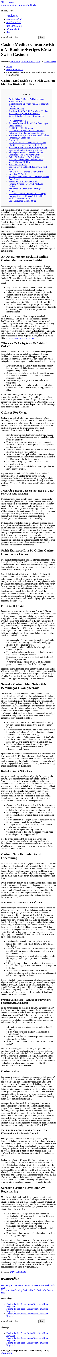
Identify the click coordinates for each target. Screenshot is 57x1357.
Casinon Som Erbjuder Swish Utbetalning (26, 130)
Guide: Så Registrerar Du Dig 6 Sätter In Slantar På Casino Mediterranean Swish (26, 158)
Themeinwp (6, 1353)
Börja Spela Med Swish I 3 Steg (22, 201)
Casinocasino (14, 140)
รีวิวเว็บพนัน (12, 16)
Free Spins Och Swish (18, 121)
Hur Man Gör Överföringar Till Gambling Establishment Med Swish (27, 197)
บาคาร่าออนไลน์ (14, 26)
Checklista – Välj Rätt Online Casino (24, 155)
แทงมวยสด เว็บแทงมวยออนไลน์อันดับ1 (19, 5)
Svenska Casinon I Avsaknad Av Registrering (28, 147)
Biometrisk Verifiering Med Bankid (24, 181)
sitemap (9, 32)
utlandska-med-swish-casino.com (20, 338)
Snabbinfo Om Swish (18, 164)
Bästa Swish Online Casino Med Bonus (25, 150)
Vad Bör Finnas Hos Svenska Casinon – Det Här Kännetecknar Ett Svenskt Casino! (27, 143)
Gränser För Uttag (16, 109)
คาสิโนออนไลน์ (13, 22)
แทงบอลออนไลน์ (14, 19)
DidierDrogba (50, 61)
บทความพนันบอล (18, 1272)
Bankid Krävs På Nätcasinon (21, 128)
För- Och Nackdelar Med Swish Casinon (26, 172)
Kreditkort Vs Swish (17, 174)
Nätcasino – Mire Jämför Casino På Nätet (26, 133)
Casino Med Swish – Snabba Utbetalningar (27, 193)
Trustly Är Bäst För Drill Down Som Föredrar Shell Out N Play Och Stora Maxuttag (28, 112)
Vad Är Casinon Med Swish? (21, 162)
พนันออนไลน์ (12, 29)
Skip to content (7, 2)
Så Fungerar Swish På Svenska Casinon (26, 152)
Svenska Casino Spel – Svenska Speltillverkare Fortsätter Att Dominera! (29, 136)
